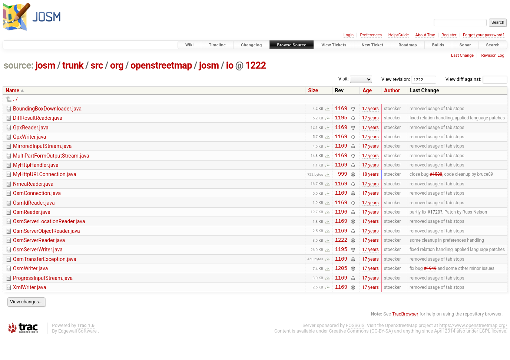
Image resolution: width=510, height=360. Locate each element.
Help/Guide (398, 35)
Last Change (462, 55)
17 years (370, 109)
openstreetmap (161, 65)
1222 (255, 65)
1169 (341, 109)
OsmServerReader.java (39, 256)
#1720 (433, 224)
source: (19, 65)
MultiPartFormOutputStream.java (51, 161)
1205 (341, 287)
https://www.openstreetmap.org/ (473, 347)
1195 (341, 119)
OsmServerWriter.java (38, 266)
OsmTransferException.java (44, 277)
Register (448, 35)
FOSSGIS (355, 347)
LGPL (484, 353)
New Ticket (373, 45)
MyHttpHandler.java (36, 172)
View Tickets (333, 45)
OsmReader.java (31, 224)
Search (493, 45)
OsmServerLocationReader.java (49, 235)
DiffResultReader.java (37, 119)
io (230, 65)
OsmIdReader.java (34, 214)
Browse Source (292, 45)
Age (367, 90)
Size (313, 90)
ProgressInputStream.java (43, 298)
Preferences (371, 35)
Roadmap (407, 45)
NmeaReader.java (33, 193)
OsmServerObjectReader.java (46, 245)
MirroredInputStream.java (42, 150)
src (96, 65)
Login (349, 35)
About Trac (425, 35)
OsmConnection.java (37, 203)
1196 (341, 224)
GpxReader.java (31, 130)
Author (392, 90)
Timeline (217, 45)
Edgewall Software (77, 353)
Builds (438, 45)
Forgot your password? (483, 35)
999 (342, 182)
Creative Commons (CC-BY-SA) (361, 353)
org (116, 65)
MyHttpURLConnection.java (44, 182)
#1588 (436, 182)
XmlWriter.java (29, 308)
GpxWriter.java (29, 140)
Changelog (251, 45)
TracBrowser (405, 336)
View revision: (395, 79)
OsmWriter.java (30, 287)
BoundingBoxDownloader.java (47, 109)
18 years (370, 182)
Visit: (343, 79)
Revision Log (492, 55)
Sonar (465, 45)
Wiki (189, 45)
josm (45, 65)
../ (15, 99)
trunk (72, 65)
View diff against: (476, 79)
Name (12, 90)
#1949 (430, 288)
